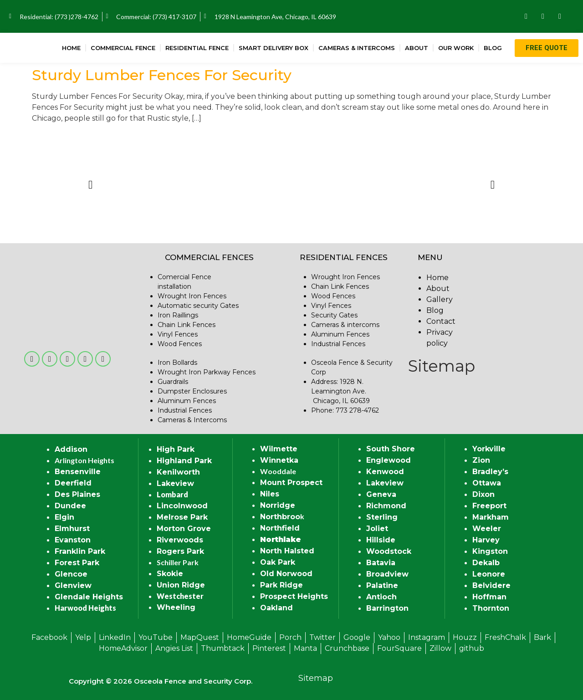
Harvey (486, 540)
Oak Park (277, 562)
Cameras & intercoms (345, 325)
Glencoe (71, 574)
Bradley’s (490, 471)
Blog (493, 47)
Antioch (381, 597)
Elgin (64, 517)
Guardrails (173, 382)
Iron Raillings (178, 315)
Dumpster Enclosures (192, 391)
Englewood (388, 460)
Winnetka (279, 460)
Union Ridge (181, 585)
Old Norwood (286, 573)
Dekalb (486, 562)
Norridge (277, 505)
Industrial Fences (185, 410)
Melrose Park (182, 517)
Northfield (280, 528)
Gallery (439, 299)
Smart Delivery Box (273, 47)
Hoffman (489, 597)
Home (71, 47)
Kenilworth (178, 472)
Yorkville (489, 449)
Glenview (73, 585)
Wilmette (278, 449)
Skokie (170, 573)
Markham (490, 517)
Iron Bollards (177, 362)
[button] (90, 184)
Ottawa (486, 483)
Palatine (382, 585)
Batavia (380, 562)
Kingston (490, 551)
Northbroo (280, 516)
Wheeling (176, 607)
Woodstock (388, 551)
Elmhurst (72, 528)
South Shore (390, 449)
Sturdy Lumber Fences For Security (162, 75)
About (416, 47)
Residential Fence (197, 47)
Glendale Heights (89, 597)
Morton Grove (184, 528)
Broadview (387, 574)
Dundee (70, 505)
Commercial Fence (123, 47)
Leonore (488, 574)
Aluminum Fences (187, 401)
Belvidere (491, 585)
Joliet (377, 528)
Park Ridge (281, 585)
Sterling (382, 517)
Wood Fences (180, 344)
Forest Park (77, 562)
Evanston (73, 540)
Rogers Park (180, 551)
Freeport (489, 505)
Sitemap (441, 366)
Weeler (486, 528)
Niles (269, 494)
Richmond (386, 505)
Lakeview (175, 483)
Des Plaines (77, 494)
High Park (175, 449)
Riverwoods (180, 540)
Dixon (483, 494)
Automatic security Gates (198, 305)
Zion (481, 460)
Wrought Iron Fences (192, 296)
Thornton (490, 608)
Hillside (380, 540)
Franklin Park (80, 551)
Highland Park (184, 460)
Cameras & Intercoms (356, 47)
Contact (440, 321)
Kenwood (385, 471)
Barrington (387, 608)
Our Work (456, 47)
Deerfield (73, 483)
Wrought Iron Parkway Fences (207, 372)
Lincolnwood (182, 505)
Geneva (381, 494)
